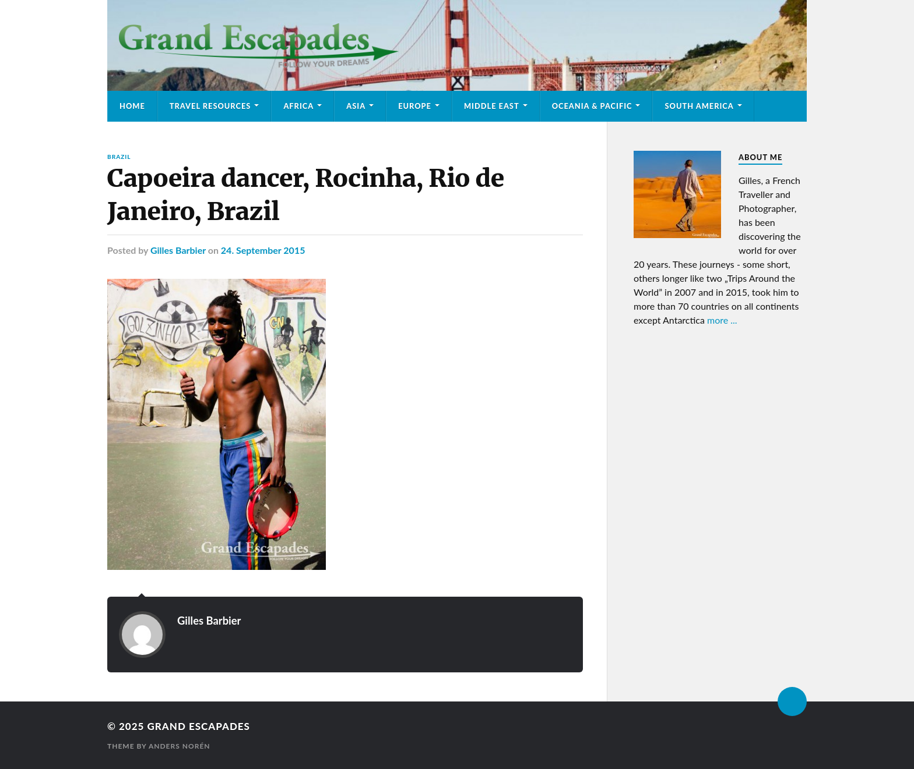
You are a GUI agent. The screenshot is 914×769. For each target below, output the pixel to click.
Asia (355, 106)
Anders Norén (179, 746)
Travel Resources (210, 106)
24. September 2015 (263, 250)
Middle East (491, 106)
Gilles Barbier (178, 250)
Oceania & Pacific (592, 106)
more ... (722, 319)
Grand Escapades (198, 726)
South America (699, 106)
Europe (414, 106)
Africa (298, 106)
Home (132, 106)
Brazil (119, 156)
